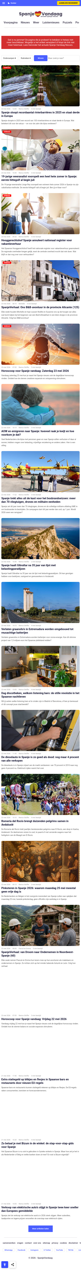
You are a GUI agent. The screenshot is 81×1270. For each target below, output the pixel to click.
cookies (63, 1243)
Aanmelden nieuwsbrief (68, 3)
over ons (37, 1243)
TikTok (70, 1250)
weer (36, 22)
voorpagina (11, 22)
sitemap (46, 1243)
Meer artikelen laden (40, 1229)
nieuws (25, 22)
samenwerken (9, 1243)
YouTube (59, 1250)
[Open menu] (3, 3)
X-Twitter (47, 1250)
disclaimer (73, 1243)
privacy (55, 1243)
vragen (20, 1243)
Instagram (34, 1250)
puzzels (67, 22)
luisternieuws (50, 22)
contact (28, 1243)
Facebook (21, 1250)
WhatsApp (8, 1250)
